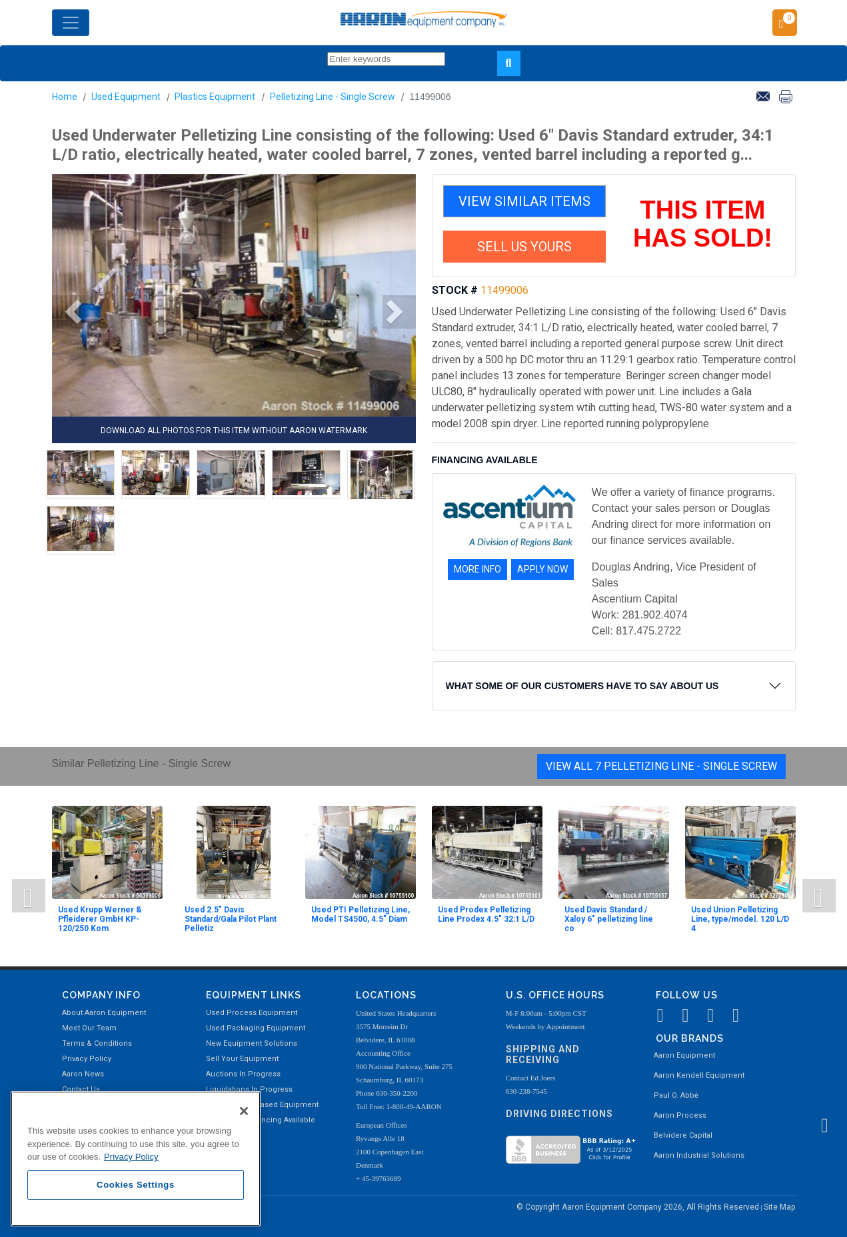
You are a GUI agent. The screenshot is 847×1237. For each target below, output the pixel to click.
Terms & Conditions (97, 1043)
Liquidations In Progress (249, 1089)
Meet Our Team (89, 1028)
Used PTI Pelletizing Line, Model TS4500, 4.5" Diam (360, 914)
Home (64, 96)
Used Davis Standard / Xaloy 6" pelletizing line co (608, 919)
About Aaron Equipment (104, 1012)
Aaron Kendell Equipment (699, 1075)
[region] (136, 1158)
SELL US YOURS (524, 247)
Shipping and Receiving (543, 1055)
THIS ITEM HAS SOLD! (702, 224)
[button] (68, 312)
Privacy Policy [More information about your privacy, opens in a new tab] (131, 1157)
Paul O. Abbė (676, 1095)
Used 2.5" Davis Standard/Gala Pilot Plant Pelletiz (231, 919)
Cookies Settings (136, 1185)
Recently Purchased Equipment (262, 1104)
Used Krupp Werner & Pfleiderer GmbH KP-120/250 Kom (100, 919)
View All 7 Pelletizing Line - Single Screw (661, 766)
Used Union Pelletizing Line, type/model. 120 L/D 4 (740, 919)
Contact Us (81, 1089)
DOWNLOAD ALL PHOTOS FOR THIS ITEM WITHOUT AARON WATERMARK (234, 430)
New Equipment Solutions (251, 1043)
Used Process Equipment (251, 1012)
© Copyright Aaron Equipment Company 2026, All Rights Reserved (638, 1207)
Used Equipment (126, 96)
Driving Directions (559, 1113)
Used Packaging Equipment (255, 1028)
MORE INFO (477, 569)
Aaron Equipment (684, 1055)
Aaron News (83, 1074)
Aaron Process (680, 1115)
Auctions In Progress (243, 1074)
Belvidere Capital (683, 1135)
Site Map (779, 1207)
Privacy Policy (86, 1058)
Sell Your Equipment (242, 1058)
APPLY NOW (542, 569)
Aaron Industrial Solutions (699, 1155)
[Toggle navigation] (70, 22)
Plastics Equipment (215, 96)
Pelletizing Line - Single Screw (332, 96)
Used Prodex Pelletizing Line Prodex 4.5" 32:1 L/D (486, 914)
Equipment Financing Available (260, 1120)
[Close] (244, 1111)
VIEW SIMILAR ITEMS (524, 201)
